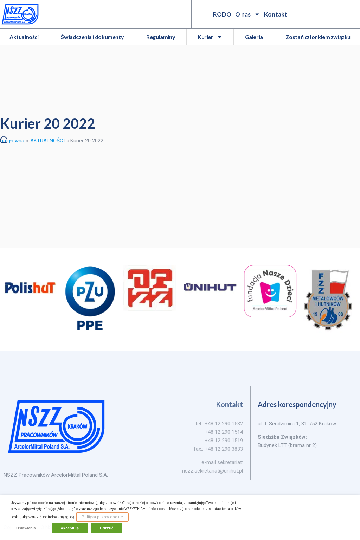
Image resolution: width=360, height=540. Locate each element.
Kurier (210, 37)
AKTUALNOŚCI (47, 140)
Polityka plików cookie (102, 517)
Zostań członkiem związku (318, 36)
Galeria (254, 36)
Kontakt (275, 14)
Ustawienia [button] (26, 528)
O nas (247, 14)
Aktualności (24, 36)
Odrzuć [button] (107, 528)
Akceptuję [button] (70, 528)
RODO (222, 14)
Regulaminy (160, 36)
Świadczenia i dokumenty (92, 36)
